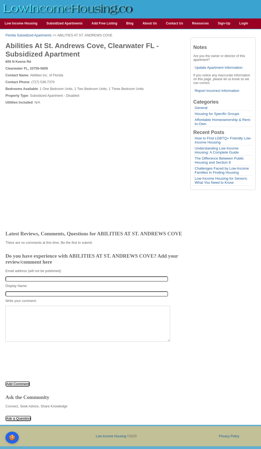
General (201, 108)
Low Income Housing (21, 23)
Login (243, 23)
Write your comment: (21, 301)
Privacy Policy (229, 436)
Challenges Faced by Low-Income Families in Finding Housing (222, 170)
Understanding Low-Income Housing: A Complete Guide (217, 150)
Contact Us (174, 23)
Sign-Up (224, 23)
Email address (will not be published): (33, 271)
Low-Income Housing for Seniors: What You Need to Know (221, 180)
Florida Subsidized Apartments (28, 35)
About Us (149, 23)
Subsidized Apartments (64, 23)
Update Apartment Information (219, 68)
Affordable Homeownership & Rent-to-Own (223, 122)
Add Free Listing (104, 23)
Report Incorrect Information (217, 91)
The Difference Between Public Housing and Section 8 (219, 160)
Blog (129, 23)
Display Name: (16, 286)
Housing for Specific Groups (217, 114)
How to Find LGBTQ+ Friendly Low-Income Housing (223, 140)
